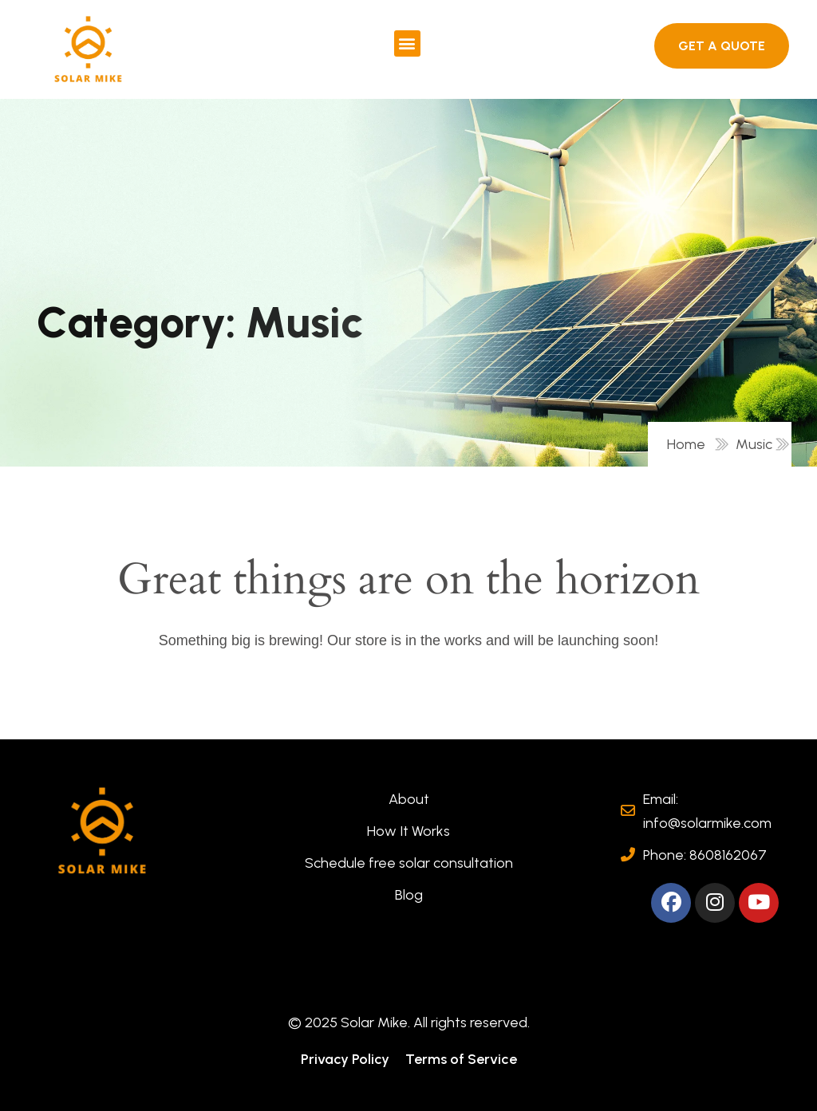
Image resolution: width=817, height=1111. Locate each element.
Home (689, 444)
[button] (407, 43)
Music (754, 444)
